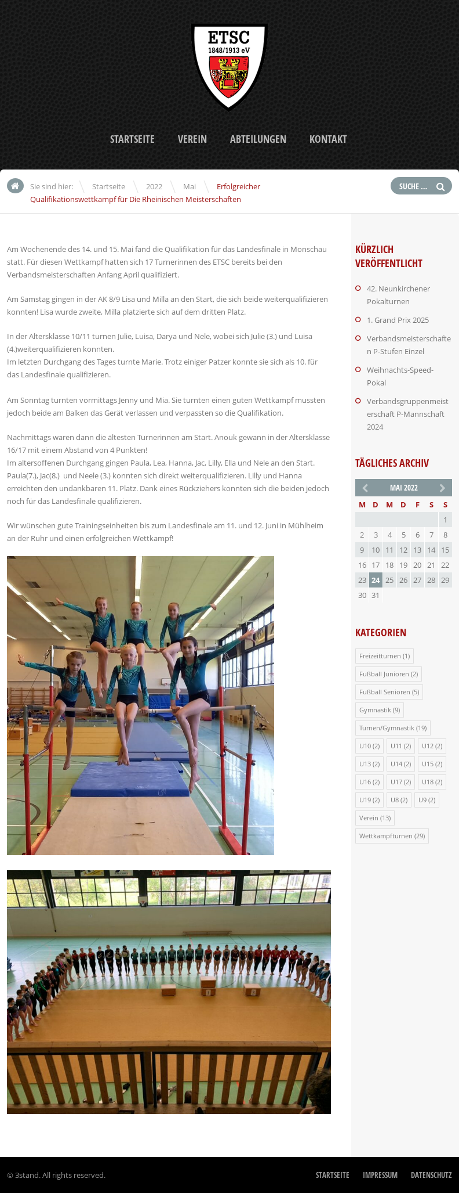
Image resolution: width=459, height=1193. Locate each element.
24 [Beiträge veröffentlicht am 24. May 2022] (375, 580)
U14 (396, 763)
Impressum (380, 1175)
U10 (365, 745)
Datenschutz (431, 1175)
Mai (189, 186)
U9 (422, 799)
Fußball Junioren (384, 673)
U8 (395, 799)
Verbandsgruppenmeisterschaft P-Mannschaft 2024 (408, 414)
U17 (396, 781)
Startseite (132, 139)
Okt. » (443, 487)
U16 (365, 781)
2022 (154, 186)
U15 (428, 763)
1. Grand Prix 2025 (398, 320)
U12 (428, 745)
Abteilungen (258, 139)
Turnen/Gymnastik (386, 727)
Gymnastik (375, 709)
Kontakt (328, 139)
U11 (396, 745)
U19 (365, 799)
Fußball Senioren (384, 691)
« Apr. (364, 487)
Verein (192, 139)
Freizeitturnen (380, 655)
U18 (428, 781)
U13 (365, 763)
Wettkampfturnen (386, 835)
